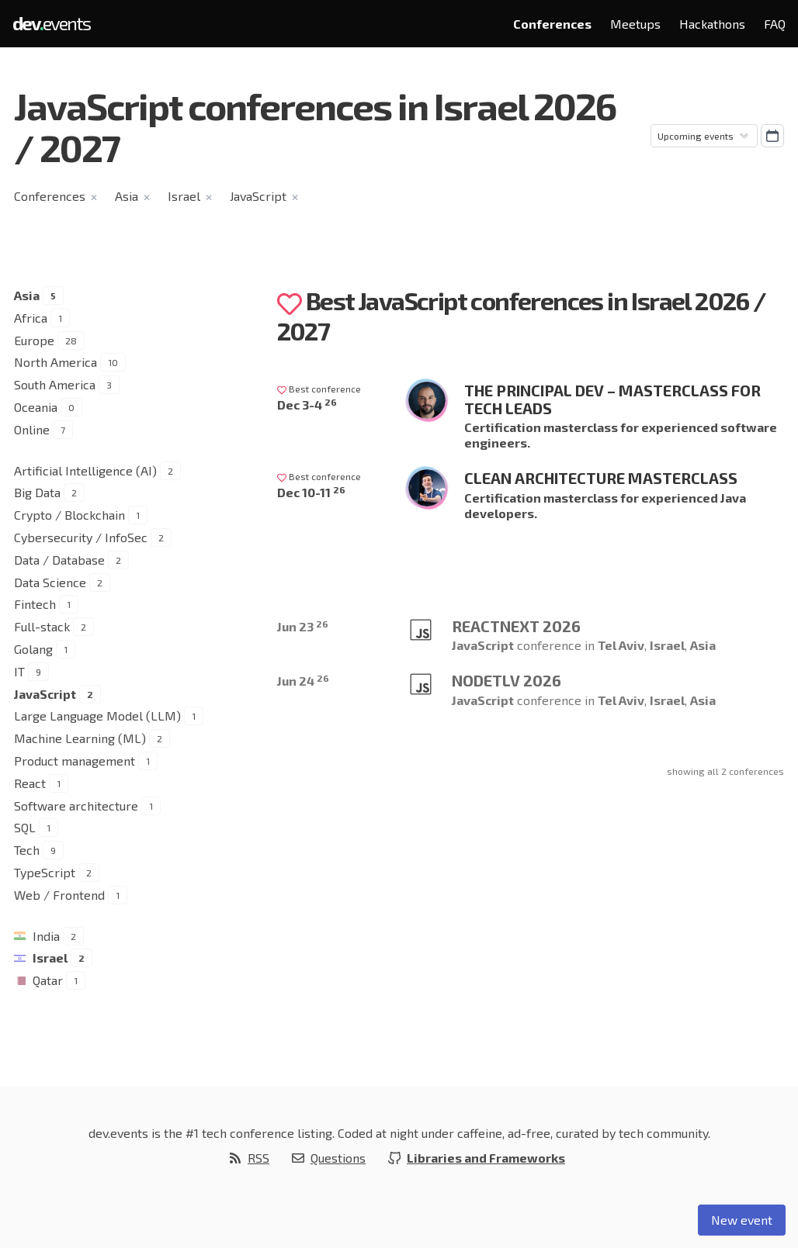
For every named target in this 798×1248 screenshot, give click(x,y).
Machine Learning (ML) (80, 738)
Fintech (35, 603)
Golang (33, 648)
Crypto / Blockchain (69, 514)
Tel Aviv (621, 645)
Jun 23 (302, 626)
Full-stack (42, 626)
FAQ (775, 23)
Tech (27, 849)
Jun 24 (303, 680)
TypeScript (44, 872)
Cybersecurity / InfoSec (80, 537)
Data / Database (59, 559)
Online (32, 429)
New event (741, 1219)
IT (19, 671)
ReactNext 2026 (516, 626)
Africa (30, 317)
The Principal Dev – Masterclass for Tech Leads (612, 399)
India (46, 935)
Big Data (37, 492)
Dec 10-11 (311, 492)
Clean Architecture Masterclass (600, 477)
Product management (74, 760)
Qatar (48, 980)
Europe (34, 340)
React (30, 783)
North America (55, 361)
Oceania (35, 406)
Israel (184, 195)
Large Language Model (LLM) (97, 715)
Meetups (635, 23)
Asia (126, 195)
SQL (25, 827)
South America (54, 384)
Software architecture (76, 805)
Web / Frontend (59, 894)
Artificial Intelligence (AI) (85, 470)
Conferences (552, 23)
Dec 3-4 (307, 404)
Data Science (50, 582)
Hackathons (712, 23)
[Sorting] (704, 135)
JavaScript (258, 195)
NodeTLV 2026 (506, 680)
